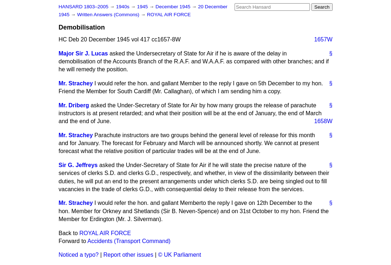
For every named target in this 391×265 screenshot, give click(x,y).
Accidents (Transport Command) (129, 241)
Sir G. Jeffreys (78, 165)
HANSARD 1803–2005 (83, 6)
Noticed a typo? (79, 255)
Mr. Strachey (76, 83)
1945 (143, 6)
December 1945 (174, 6)
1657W (323, 39)
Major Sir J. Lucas (83, 53)
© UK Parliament (179, 255)
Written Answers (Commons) (109, 14)
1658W (323, 121)
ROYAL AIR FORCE (169, 14)
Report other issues (128, 255)
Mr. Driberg (74, 105)
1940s (123, 6)
